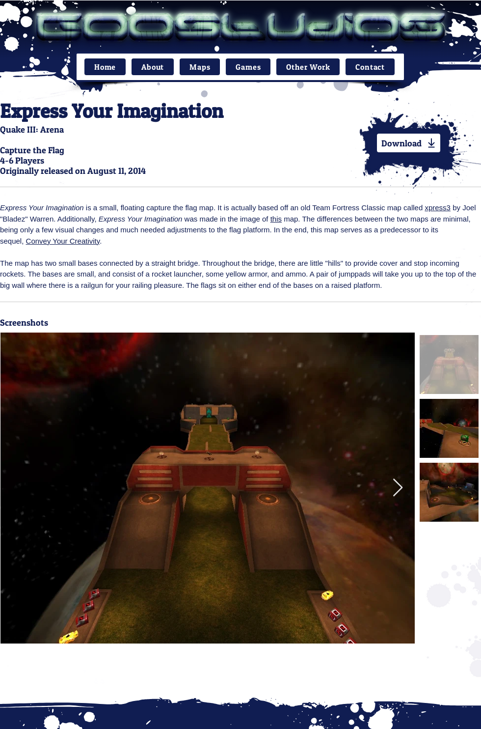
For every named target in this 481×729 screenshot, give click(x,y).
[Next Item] (397, 488)
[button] (200, 66)
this (276, 219)
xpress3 (438, 207)
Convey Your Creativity (63, 241)
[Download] (408, 143)
